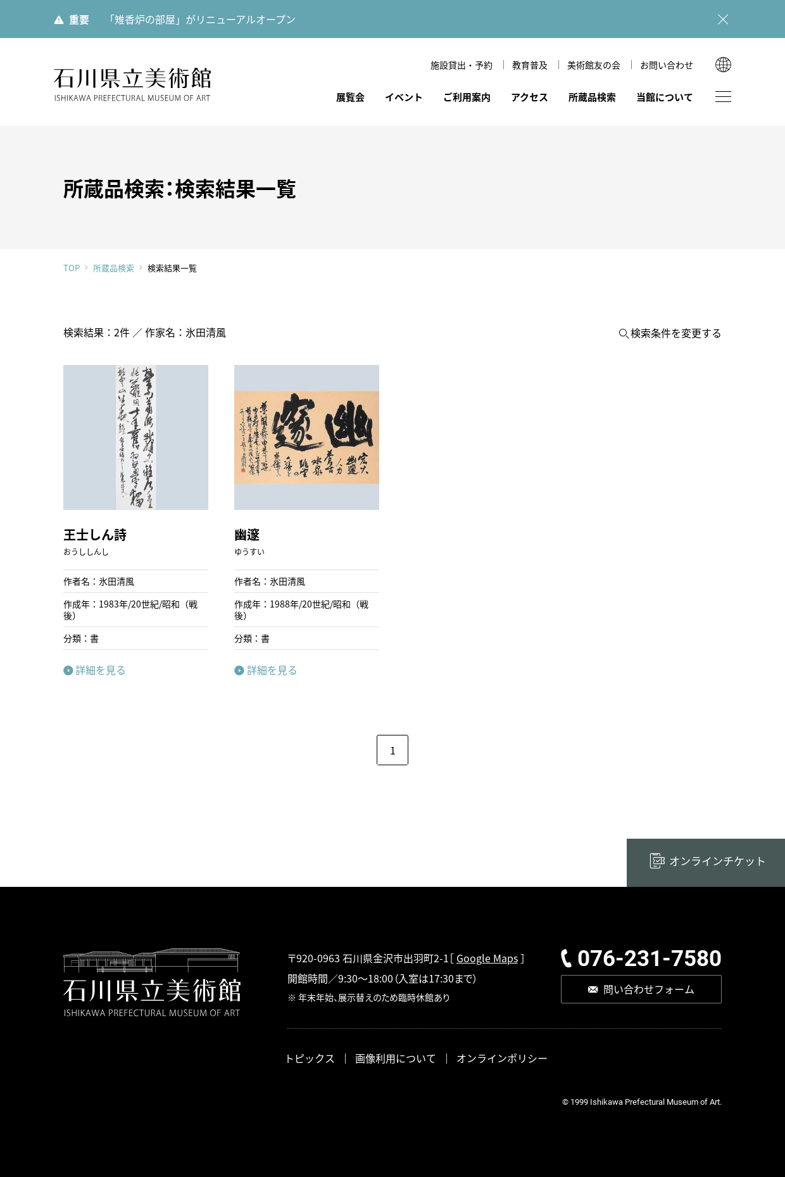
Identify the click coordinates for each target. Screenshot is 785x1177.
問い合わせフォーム (648, 988)
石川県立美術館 (133, 84)
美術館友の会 (593, 64)
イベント (404, 96)
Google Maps (487, 957)
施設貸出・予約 (461, 64)
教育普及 (530, 64)
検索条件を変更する (676, 333)
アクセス (529, 96)
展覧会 (350, 96)
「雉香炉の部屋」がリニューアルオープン (200, 19)
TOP (71, 268)
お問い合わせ (666, 64)
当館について (664, 96)
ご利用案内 (467, 96)
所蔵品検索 (592, 96)
